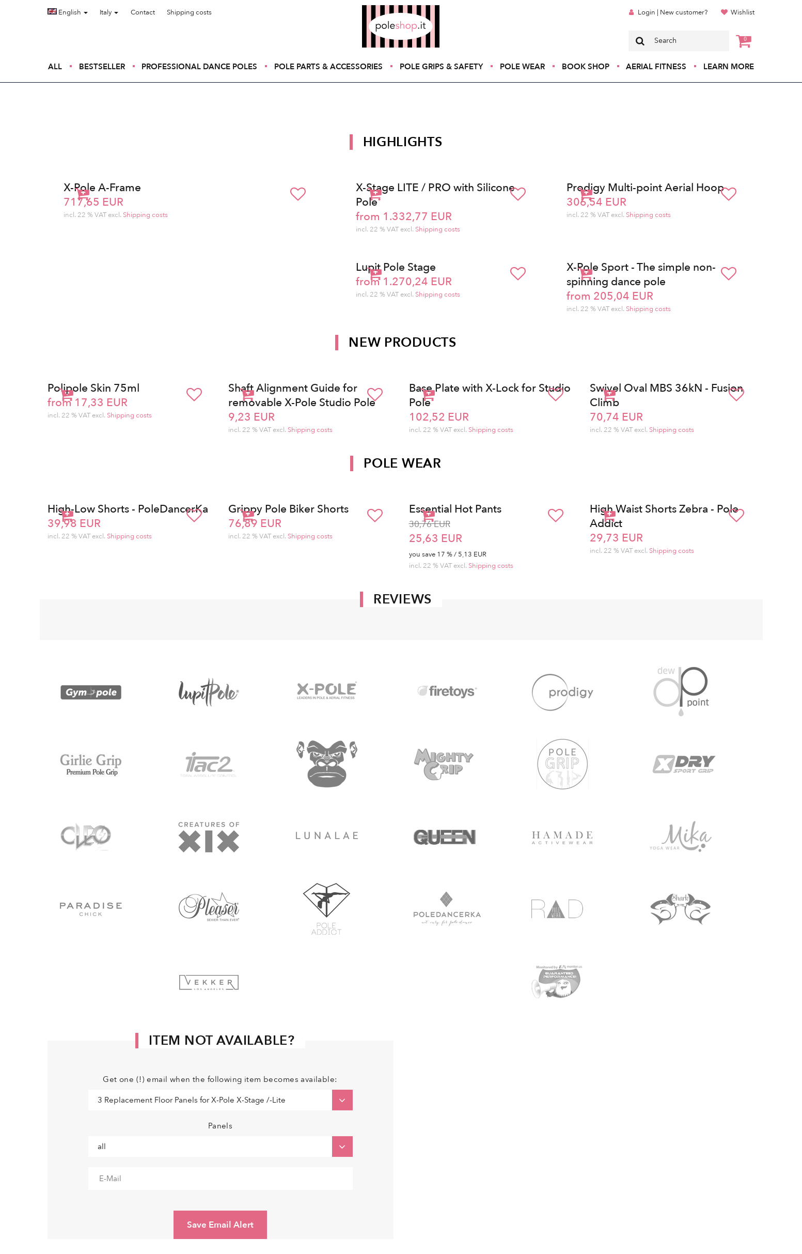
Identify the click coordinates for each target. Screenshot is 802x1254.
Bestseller (102, 66)
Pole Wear (522, 66)
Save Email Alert (220, 1225)
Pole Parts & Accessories (328, 66)
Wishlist (742, 12)
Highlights (403, 142)
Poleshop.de (376, 8)
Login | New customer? (672, 12)
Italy (109, 12)
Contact (143, 12)
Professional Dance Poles (199, 66)
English (68, 12)
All (55, 66)
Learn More (728, 66)
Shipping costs (189, 12)
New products (402, 342)
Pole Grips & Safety (441, 66)
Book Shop (585, 66)
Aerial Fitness (656, 66)
